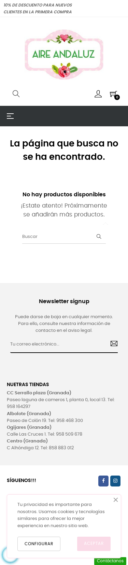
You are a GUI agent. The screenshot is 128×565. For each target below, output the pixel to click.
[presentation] (65, 366)
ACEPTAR (94, 543)
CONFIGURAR (39, 544)
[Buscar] (64, 237)
